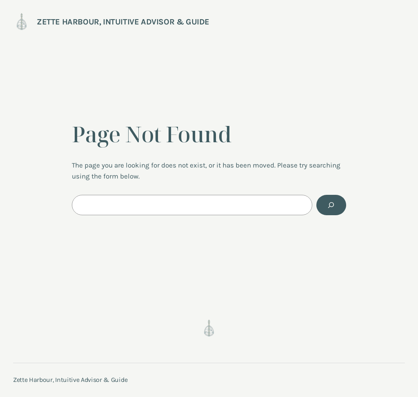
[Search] (331, 205)
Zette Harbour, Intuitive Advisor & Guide (123, 21)
